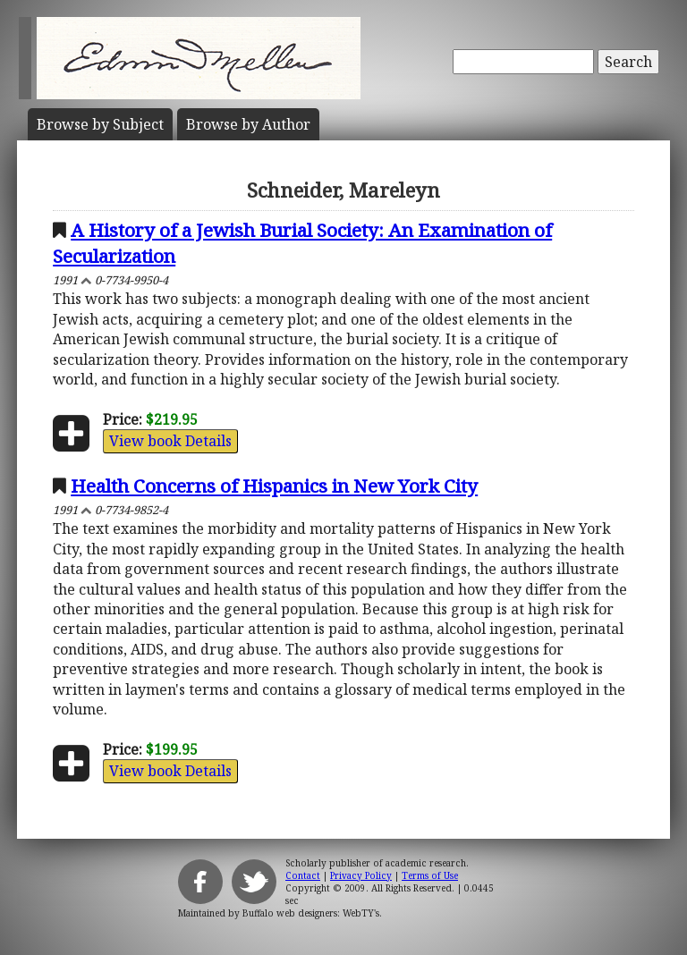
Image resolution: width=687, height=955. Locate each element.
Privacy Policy (361, 875)
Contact (302, 875)
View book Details (170, 441)
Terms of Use (430, 875)
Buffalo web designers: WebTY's (310, 913)
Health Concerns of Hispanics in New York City (274, 485)
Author (248, 124)
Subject (100, 124)
